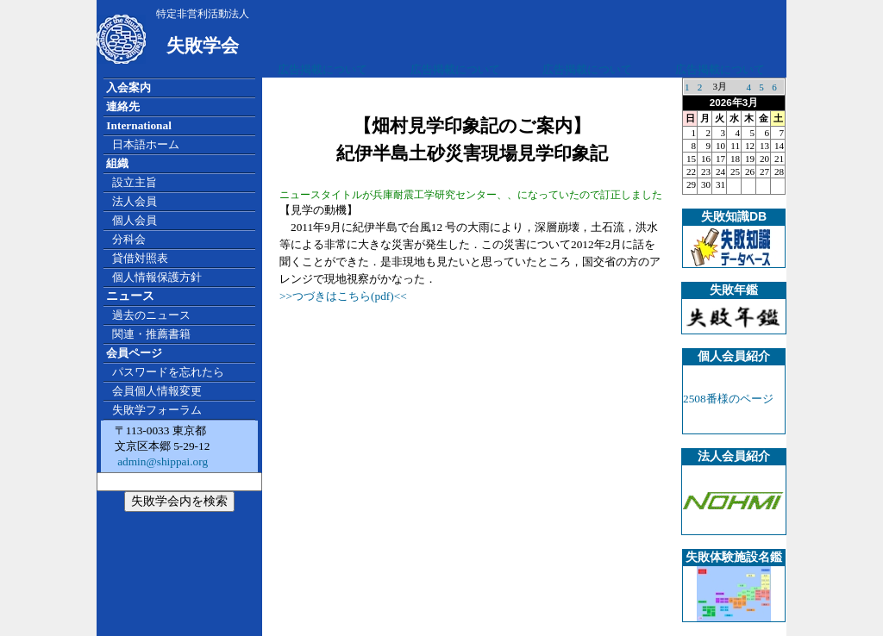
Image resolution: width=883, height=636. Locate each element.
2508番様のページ (728, 398)
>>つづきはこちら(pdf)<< (343, 296)
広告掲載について (322, 69)
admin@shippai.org (161, 461)
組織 (117, 163)
